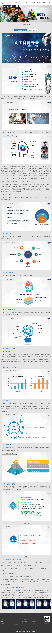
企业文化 (2, 619)
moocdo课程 (34, 621)
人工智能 (27, 2)
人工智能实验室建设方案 (33, 30)
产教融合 (33, 2)
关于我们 (44, 2)
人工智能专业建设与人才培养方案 (20, 30)
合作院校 (38, 2)
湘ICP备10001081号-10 (32, 631)
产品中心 (17, 2)
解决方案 (22, 2)
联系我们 (49, 2)
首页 (12, 2)
